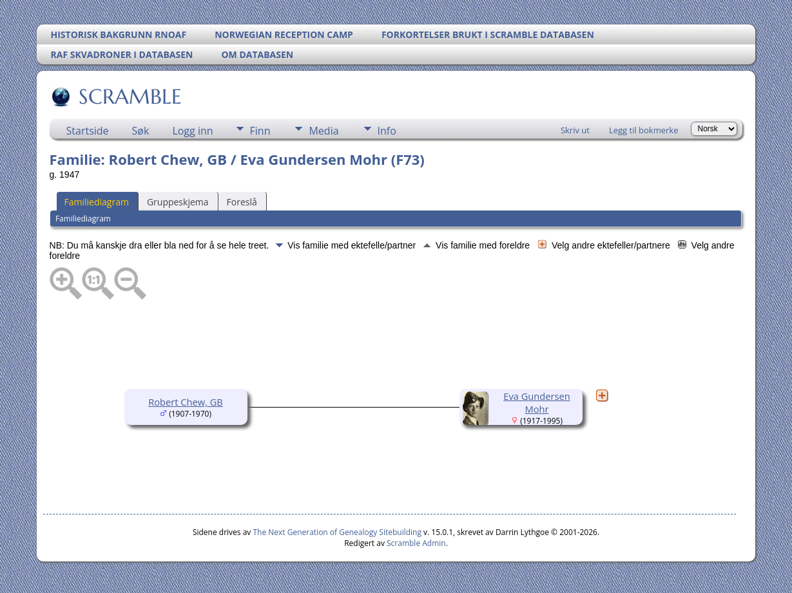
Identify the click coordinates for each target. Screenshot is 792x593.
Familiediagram (96, 202)
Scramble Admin (416, 543)
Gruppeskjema (178, 202)
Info (387, 131)
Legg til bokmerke (644, 130)
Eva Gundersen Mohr (536, 402)
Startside (87, 131)
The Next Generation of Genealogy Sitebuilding (337, 532)
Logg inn (192, 131)
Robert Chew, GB (185, 401)
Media (323, 131)
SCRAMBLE (129, 96)
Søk (141, 131)
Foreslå (242, 202)
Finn (260, 131)
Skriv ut (575, 130)
